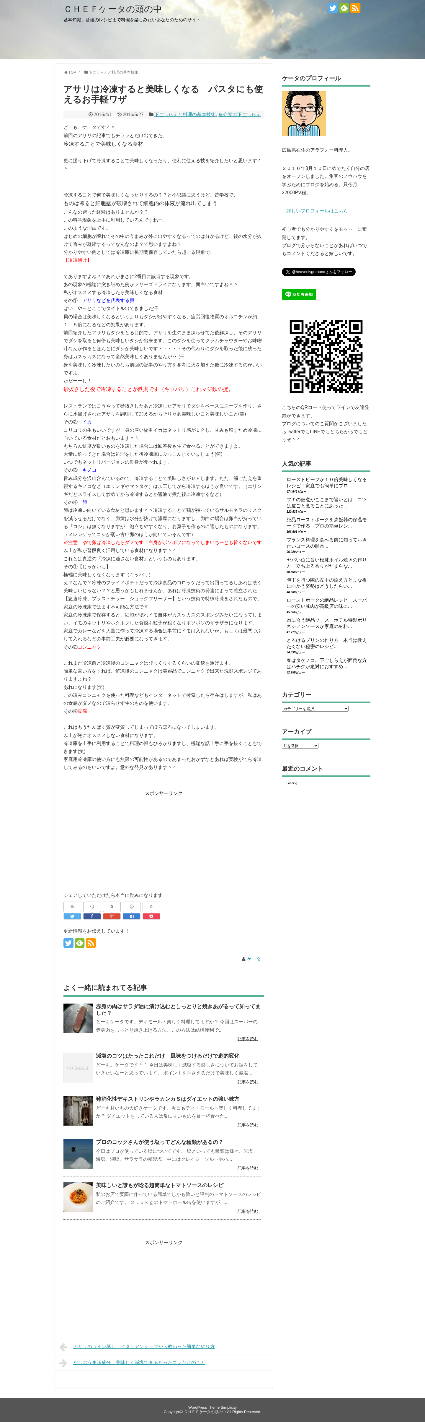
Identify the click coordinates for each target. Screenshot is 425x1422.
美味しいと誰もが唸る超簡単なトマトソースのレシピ (159, 1185)
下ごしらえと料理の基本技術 (185, 114)
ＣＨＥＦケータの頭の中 (112, 9)
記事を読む (248, 1038)
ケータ (254, 959)
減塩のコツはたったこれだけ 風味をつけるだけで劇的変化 (167, 1056)
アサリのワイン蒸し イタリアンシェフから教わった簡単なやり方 (137, 1347)
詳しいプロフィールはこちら (317, 210)
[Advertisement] (113, 838)
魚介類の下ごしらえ (239, 114)
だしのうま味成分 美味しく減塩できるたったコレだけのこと (132, 1363)
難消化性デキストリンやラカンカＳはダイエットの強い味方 (167, 1099)
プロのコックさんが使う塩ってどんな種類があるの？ (159, 1142)
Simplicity (229, 1407)
